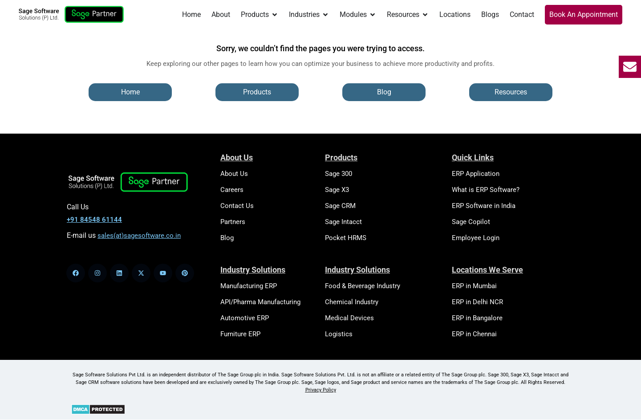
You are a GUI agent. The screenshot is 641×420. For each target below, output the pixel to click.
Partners (232, 222)
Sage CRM (340, 206)
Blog (227, 238)
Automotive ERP (244, 318)
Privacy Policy (320, 390)
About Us (234, 174)
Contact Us (237, 206)
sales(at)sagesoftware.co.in (139, 236)
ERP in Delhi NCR (477, 302)
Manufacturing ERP (248, 286)
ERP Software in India (483, 206)
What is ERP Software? (485, 190)
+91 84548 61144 (94, 220)
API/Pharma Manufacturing (260, 302)
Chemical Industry (351, 302)
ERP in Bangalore (477, 318)
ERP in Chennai (474, 334)
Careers (231, 190)
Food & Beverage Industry (362, 286)
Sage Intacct (343, 222)
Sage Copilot (471, 222)
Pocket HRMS (345, 238)
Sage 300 (338, 174)
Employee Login (475, 238)
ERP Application (475, 174)
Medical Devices (349, 318)
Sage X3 (337, 190)
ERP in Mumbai (474, 286)
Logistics (339, 334)
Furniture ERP (240, 334)
